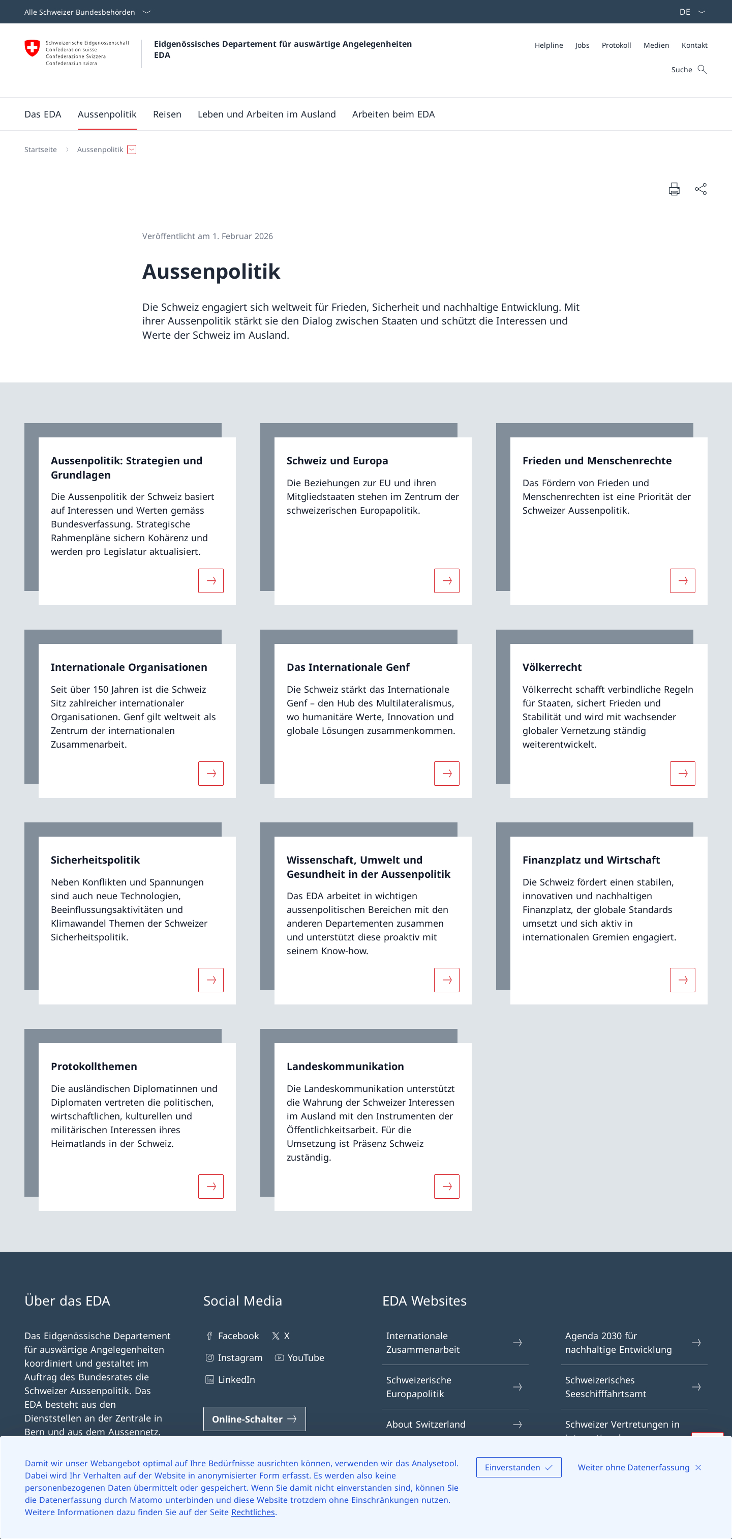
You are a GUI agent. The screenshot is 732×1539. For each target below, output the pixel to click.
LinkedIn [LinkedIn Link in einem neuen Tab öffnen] (229, 1379)
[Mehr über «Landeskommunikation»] (447, 1186)
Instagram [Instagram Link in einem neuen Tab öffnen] (233, 1357)
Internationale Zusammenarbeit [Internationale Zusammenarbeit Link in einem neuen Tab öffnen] (455, 1342)
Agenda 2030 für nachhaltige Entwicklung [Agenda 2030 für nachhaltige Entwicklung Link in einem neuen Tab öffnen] (634, 1342)
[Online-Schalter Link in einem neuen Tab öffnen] (254, 1419)
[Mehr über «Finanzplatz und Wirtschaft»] (682, 980)
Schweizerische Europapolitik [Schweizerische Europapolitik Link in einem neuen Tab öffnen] (455, 1387)
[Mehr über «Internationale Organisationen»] (211, 773)
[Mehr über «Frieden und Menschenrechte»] (682, 581)
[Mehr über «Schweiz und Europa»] (447, 581)
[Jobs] (582, 45)
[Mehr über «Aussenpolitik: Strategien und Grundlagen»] (211, 581)
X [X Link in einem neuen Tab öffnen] (279, 1335)
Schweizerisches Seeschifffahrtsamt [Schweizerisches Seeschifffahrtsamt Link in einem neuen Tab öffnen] (634, 1387)
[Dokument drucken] (674, 188)
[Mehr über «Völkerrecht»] (682, 773)
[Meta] (621, 45)
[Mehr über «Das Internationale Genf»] (447, 773)
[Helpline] (549, 45)
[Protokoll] (616, 45)
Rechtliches (253, 1512)
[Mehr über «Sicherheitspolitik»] (211, 980)
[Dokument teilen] (700, 188)
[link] (130, 514)
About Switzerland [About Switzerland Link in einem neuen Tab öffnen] (455, 1424)
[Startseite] (40, 149)
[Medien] (656, 45)
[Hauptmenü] (357, 114)
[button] (43, 114)
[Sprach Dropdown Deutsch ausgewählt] (689, 11)
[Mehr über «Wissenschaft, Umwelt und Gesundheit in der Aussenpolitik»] (447, 980)
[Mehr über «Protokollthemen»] (211, 1186)
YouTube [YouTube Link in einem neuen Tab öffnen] (298, 1357)
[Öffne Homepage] (219, 60)
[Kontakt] (695, 45)
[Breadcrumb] (362, 149)
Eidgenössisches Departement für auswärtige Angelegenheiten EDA (284, 49)
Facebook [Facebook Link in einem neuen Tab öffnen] (231, 1335)
